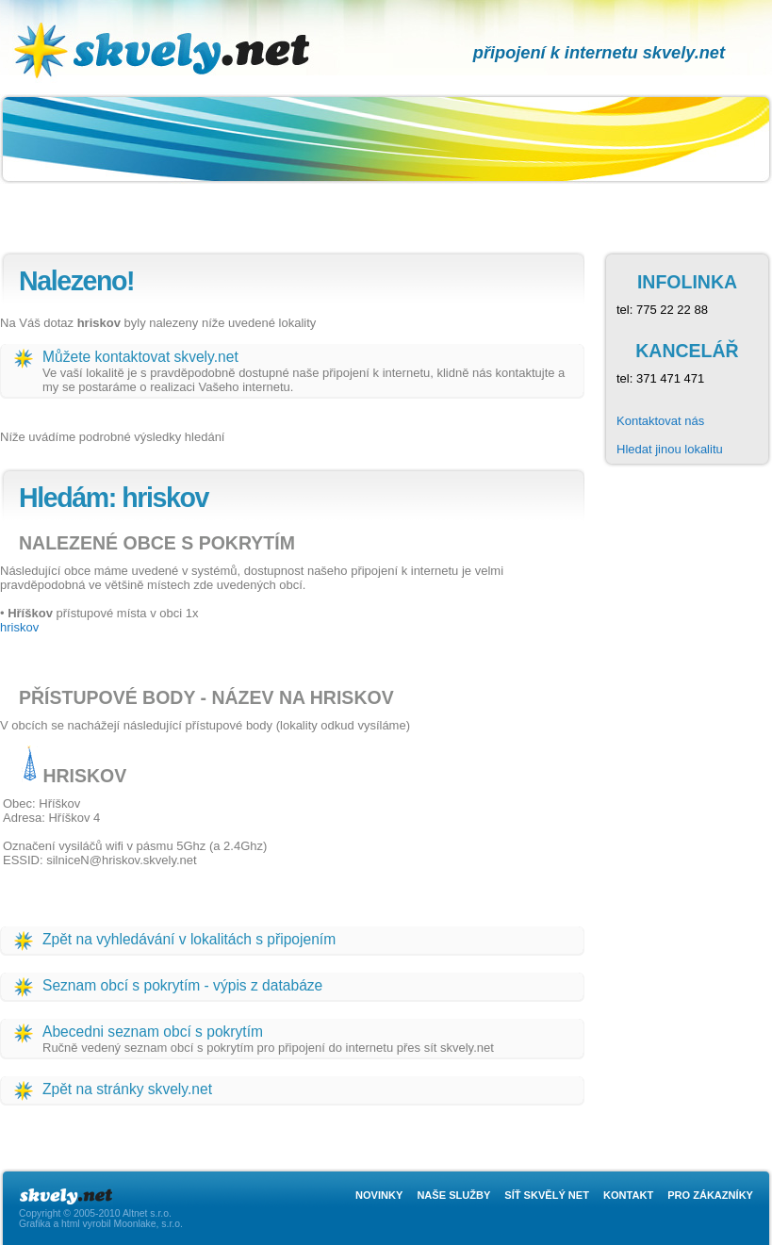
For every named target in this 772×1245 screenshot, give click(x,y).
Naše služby (453, 1195)
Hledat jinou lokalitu (669, 449)
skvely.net (183, 14)
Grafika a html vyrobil (66, 1224)
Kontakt (628, 1195)
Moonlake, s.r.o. (147, 1224)
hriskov (19, 627)
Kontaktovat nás (660, 421)
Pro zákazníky (710, 1195)
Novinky (378, 1195)
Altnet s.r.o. (147, 1213)
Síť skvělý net (546, 1195)
